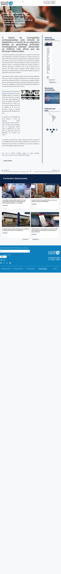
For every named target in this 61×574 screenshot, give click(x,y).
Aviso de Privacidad (30, 268)
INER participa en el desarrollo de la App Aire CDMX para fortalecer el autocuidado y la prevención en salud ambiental (44, 230)
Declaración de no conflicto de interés (42, 269)
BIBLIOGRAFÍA (8, 160)
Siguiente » (53, 82)
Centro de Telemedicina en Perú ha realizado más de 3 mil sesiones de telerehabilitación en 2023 (48, 60)
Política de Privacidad (15, 254)
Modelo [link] (20, 58)
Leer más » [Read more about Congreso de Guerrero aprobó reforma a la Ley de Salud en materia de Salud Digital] (34, 204)
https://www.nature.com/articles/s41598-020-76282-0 (16, 155)
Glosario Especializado (18, 268)
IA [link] (19, 103)
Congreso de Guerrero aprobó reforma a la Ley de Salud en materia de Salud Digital (44, 200)
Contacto (55, 268)
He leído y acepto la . (11, 254)
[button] (22, 2)
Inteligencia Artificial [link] (7, 93)
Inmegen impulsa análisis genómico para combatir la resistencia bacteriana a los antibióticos (16, 229)
